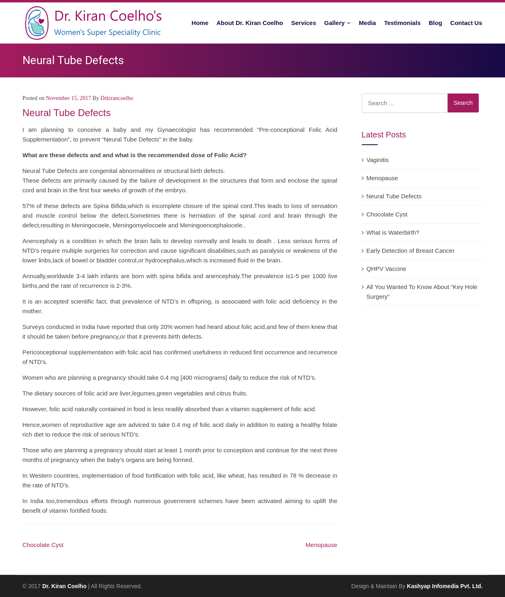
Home (200, 22)
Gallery (334, 22)
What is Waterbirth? (393, 232)
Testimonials (402, 22)
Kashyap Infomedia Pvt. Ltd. (444, 586)
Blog (435, 22)
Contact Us (466, 22)
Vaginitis (378, 159)
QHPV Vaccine (387, 268)
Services (303, 22)
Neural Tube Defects (394, 196)
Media (367, 22)
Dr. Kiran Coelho (64, 586)
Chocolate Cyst (43, 544)
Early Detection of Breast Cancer (411, 250)
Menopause (321, 544)
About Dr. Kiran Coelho (249, 22)
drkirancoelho (117, 98)
